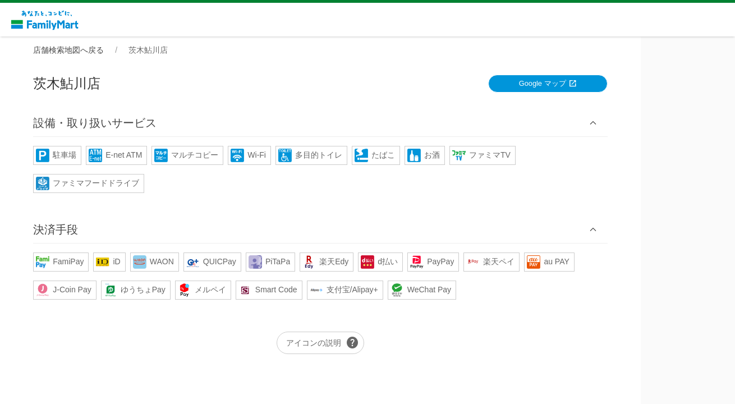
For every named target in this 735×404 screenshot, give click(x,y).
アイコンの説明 (369, 343)
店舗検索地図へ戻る (115, 49)
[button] (367, 123)
